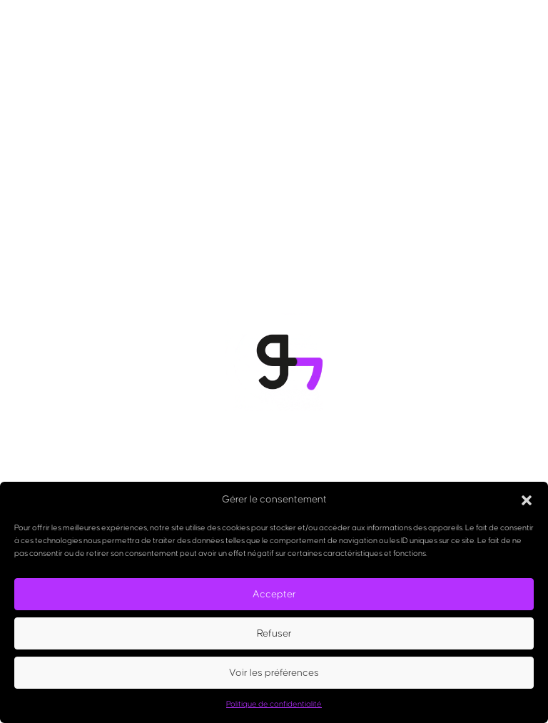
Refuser (274, 634)
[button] (526, 500)
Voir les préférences (274, 673)
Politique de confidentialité (274, 704)
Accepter (274, 595)
